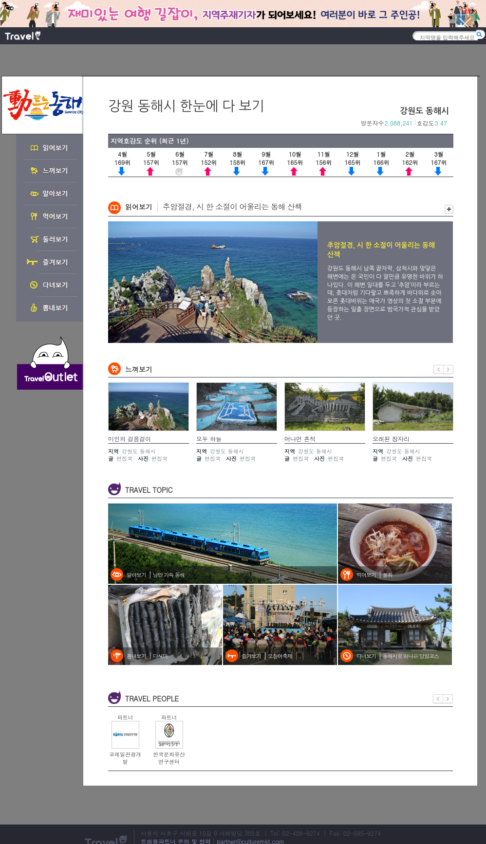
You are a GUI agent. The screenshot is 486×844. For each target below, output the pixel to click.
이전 (438, 369)
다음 (448, 369)
